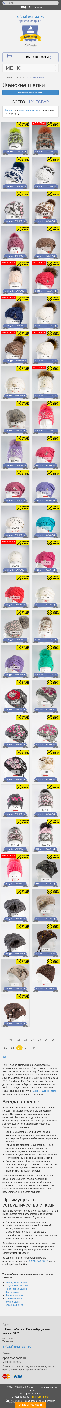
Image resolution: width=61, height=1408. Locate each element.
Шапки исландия (14, 1295)
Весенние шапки (14, 1305)
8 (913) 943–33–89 (30, 16)
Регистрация (35, 7)
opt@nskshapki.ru (30, 21)
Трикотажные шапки (16, 1288)
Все (4, 1056)
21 (5, 1048)
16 (25, 1039)
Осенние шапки (13, 1298)
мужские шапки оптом (44, 1091)
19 (46, 1039)
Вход (22, 7)
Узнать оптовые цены (30, 1404)
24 (26, 1048)
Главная (9, 77)
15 (18, 1039)
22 (12, 1048)
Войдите (9, 110)
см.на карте (8, 1338)
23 (19, 1048)
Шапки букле (12, 1292)
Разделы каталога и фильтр (30, 92)
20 (53, 1039)
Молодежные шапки (16, 1282)
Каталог (20, 77)
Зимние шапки (13, 1301)
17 (32, 1039)
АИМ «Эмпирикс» (40, 1397)
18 (39, 1039)
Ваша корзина (40, 57)
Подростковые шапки (16, 1285)
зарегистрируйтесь (29, 110)
